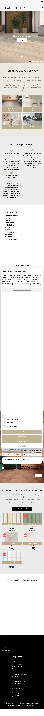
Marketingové (12, 426)
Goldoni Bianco (32, 543)
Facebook (38, 646)
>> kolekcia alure (10, 239)
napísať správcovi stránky (31, 662)
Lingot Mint (32, 524)
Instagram (38, 648)
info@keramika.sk (20, 644)
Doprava (27, 650)
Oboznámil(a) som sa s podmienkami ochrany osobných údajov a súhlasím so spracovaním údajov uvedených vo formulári (23, 468)
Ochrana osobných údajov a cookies (22, 290)
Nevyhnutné (11, 416)
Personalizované (12, 419)
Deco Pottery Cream (11, 524)
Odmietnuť (22, 441)
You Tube (38, 651)
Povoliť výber (22, 436)
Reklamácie (28, 652)
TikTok (37, 655)
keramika (11, 109)
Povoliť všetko (22, 432)
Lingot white (11, 562)
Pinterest (38, 653)
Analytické (10, 422)
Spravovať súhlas (31, 664)
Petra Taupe (11, 543)
